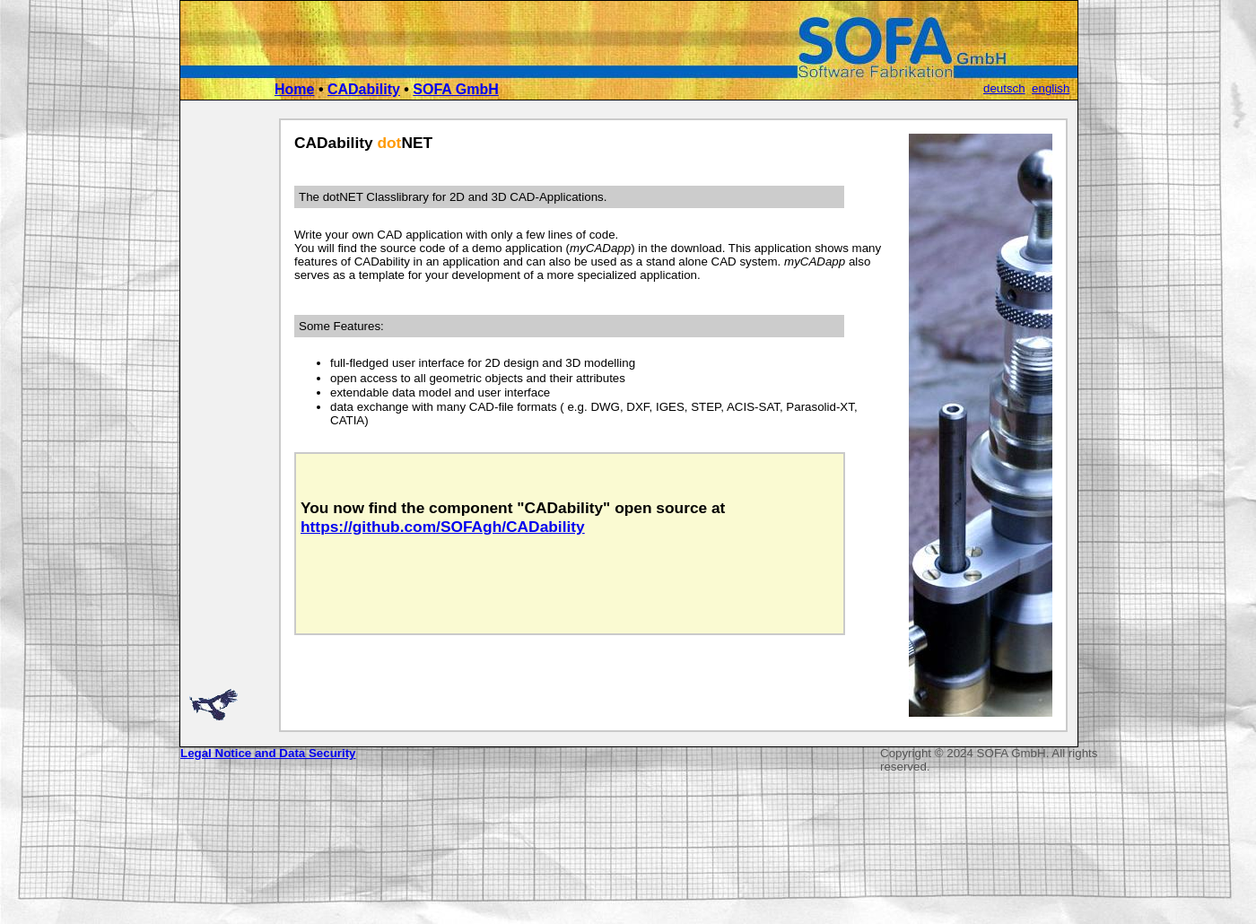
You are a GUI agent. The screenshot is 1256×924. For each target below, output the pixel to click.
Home (294, 89)
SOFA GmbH (455, 89)
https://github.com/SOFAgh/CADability (443, 527)
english (1050, 88)
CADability (363, 89)
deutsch (1004, 88)
